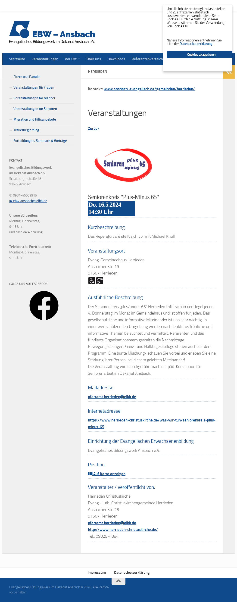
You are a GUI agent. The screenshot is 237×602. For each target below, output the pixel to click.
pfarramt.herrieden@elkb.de (113, 396)
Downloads (113, 5)
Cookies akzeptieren (201, 60)
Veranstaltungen (41, 5)
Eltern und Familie (27, 77)
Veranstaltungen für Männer (34, 98)
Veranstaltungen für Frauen (33, 87)
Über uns (90, 5)
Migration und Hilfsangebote (34, 119)
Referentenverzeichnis (146, 5)
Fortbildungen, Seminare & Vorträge (40, 141)
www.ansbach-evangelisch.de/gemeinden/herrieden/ (152, 88)
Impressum (97, 572)
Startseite (14, 5)
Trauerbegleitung (26, 130)
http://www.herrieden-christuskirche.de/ (125, 529)
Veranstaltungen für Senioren (35, 109)
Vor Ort (67, 5)
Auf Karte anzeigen (107, 473)
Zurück (94, 128)
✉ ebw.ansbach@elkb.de (28, 201)
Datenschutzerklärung (132, 572)
